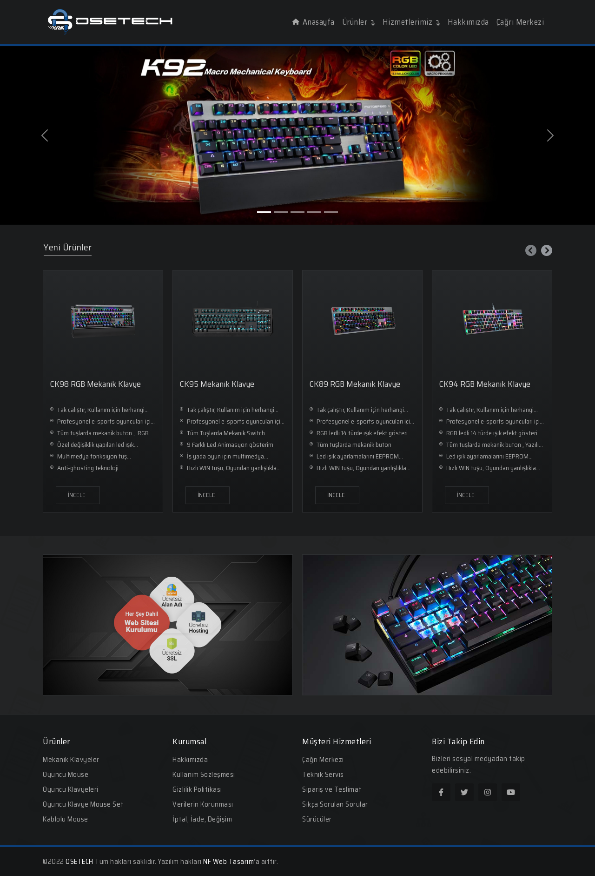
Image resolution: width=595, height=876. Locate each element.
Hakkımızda (468, 22)
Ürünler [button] (358, 22)
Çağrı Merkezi (520, 22)
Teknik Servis (323, 774)
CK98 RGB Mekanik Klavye (95, 384)
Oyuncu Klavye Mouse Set (83, 804)
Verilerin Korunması (202, 804)
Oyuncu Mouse (65, 774)
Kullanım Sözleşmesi (203, 774)
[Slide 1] (264, 212)
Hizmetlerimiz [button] (411, 22)
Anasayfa (313, 22)
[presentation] (530, 250)
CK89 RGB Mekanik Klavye (355, 384)
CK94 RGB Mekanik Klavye (484, 384)
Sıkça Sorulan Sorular (335, 804)
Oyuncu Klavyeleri (71, 789)
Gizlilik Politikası (197, 789)
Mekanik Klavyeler (71, 759)
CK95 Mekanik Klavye (217, 384)
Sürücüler (317, 819)
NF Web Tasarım (228, 861)
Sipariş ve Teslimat (332, 789)
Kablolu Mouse (65, 819)
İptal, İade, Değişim (202, 819)
